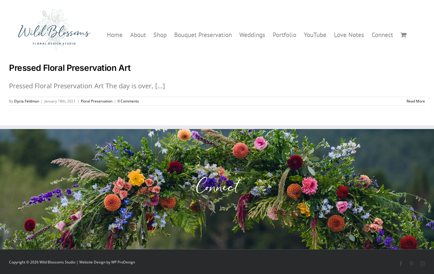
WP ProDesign (123, 262)
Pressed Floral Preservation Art (70, 68)
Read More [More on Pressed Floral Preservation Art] (416, 101)
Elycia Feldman (26, 101)
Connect (217, 189)
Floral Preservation (96, 101)
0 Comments (128, 101)
